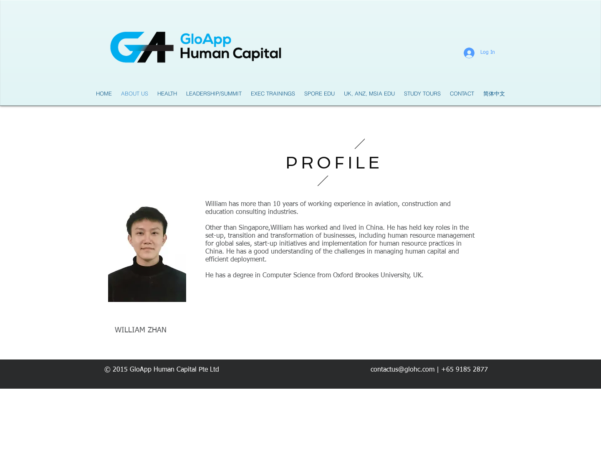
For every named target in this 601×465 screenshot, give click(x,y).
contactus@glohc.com (402, 370)
